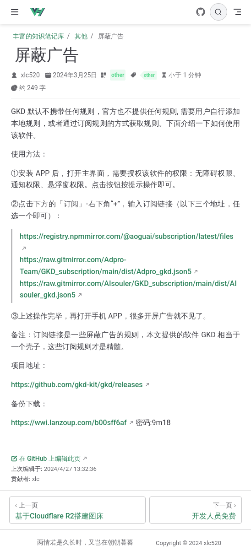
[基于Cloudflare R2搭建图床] (77, 510)
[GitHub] (200, 12)
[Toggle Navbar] (237, 12)
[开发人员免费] (195, 510)
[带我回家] (40, 12)
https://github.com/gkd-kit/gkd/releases (77, 384)
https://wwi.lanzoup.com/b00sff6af (69, 422)
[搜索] (218, 12)
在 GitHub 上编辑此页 (46, 458)
